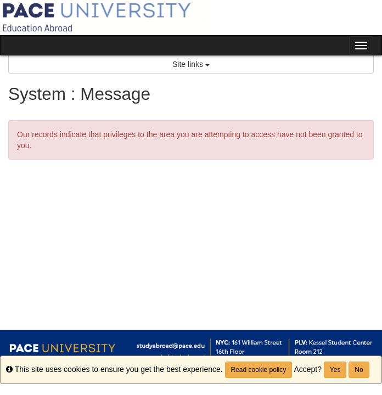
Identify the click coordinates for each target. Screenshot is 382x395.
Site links (191, 64)
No (359, 370)
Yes (335, 370)
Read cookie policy (258, 370)
